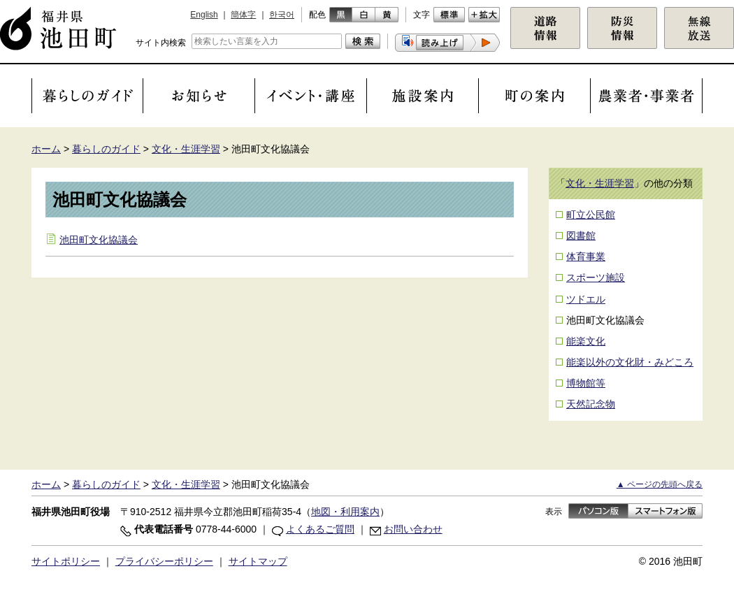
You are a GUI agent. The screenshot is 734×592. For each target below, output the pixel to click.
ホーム (46, 148)
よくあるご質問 (320, 529)
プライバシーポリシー (164, 561)
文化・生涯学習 (186, 148)
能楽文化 (585, 341)
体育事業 (585, 256)
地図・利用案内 (345, 511)
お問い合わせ (413, 529)
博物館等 (585, 383)
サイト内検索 (161, 43)
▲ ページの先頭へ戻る (660, 484)
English (203, 15)
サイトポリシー (65, 561)
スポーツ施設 (595, 277)
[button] (447, 43)
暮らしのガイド (106, 148)
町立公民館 (590, 214)
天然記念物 (590, 404)
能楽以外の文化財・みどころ (629, 362)
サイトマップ (258, 561)
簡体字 (243, 15)
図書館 (581, 235)
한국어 (281, 15)
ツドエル (585, 299)
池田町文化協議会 (98, 239)
